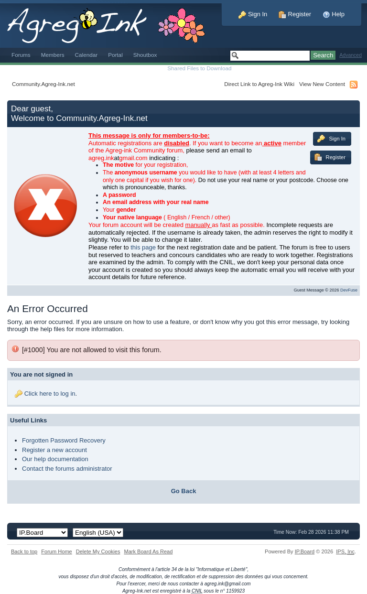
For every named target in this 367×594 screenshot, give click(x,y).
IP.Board (305, 551)
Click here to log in (50, 393)
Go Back (183, 491)
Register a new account (54, 450)
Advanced (350, 55)
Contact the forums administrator (67, 468)
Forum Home (56, 551)
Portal (115, 55)
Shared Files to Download (199, 68)
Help (334, 14)
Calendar (86, 55)
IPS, (345, 551)
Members (53, 55)
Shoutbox (145, 55)
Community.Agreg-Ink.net (43, 84)
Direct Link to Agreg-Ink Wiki (259, 84)
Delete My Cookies (98, 551)
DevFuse (348, 290)
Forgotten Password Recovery (64, 440)
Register (295, 14)
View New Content (322, 84)
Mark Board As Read (148, 551)
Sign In (252, 14)
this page (143, 247)
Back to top (24, 551)
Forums (21, 55)
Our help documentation (55, 459)
